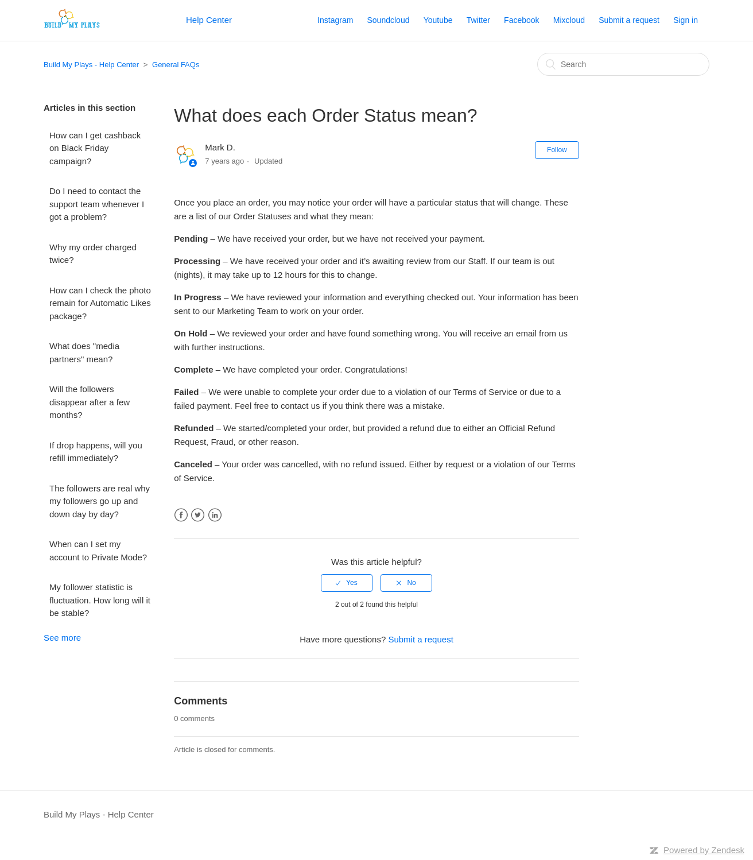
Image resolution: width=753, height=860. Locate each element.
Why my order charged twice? (93, 253)
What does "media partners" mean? (84, 352)
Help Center (209, 20)
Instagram (335, 20)
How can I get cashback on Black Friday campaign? (95, 148)
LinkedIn (215, 515)
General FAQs (175, 64)
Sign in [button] (685, 20)
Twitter (478, 20)
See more (62, 637)
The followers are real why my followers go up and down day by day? (99, 501)
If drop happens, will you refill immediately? (95, 451)
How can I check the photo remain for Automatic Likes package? (100, 303)
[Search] (623, 64)
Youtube (438, 20)
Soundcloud (388, 20)
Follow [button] (557, 150)
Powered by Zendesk (703, 850)
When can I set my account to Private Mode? (98, 550)
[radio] (346, 582)
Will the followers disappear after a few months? (89, 402)
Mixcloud (569, 20)
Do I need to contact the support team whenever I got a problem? (96, 204)
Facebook (521, 20)
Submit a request (629, 20)
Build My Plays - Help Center (91, 64)
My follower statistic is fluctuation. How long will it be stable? (99, 600)
